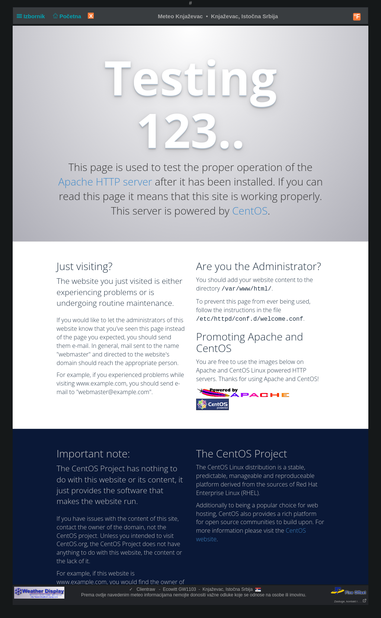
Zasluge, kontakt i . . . (350, 601)
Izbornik (32, 16)
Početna (66, 16)
